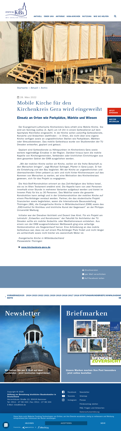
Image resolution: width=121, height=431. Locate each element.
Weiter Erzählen (114, 120)
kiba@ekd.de (20, 405)
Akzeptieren (66, 423)
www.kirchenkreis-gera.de (35, 247)
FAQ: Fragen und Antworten (92, 408)
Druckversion (90, 270)
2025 (21, 295)
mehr (103, 423)
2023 (35, 295)
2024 (29, 295)
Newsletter (84, 392)
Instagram (72, 400)
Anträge (60, 16)
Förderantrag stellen (89, 404)
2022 (41, 295)
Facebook (72, 392)
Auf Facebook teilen (93, 278)
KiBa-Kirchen (73, 16)
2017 (71, 295)
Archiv (44, 87)
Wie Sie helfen (101, 16)
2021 (47, 295)
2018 (65, 295)
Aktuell (38, 16)
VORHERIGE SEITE (13, 296)
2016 (77, 295)
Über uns (49, 16)
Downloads (112, 295)
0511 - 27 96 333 (19, 402)
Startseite (22, 87)
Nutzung (87, 16)
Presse (83, 400)
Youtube (71, 396)
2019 (59, 295)
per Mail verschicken (94, 274)
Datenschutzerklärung (89, 412)
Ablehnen (29, 423)
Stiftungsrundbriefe (92, 295)
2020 (53, 295)
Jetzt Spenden (113, 112)
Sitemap (83, 396)
